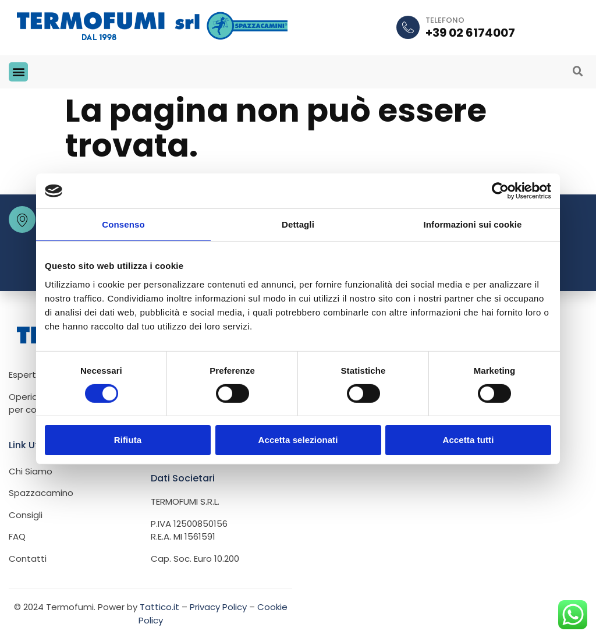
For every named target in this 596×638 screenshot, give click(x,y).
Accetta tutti (468, 440)
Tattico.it (159, 606)
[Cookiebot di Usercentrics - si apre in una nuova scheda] (500, 191)
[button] (18, 71)
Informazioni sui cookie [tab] (473, 224)
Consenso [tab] (123, 224)
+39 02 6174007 (470, 32)
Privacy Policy (218, 606)
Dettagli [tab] (298, 224)
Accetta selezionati (298, 440)
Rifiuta (127, 440)
